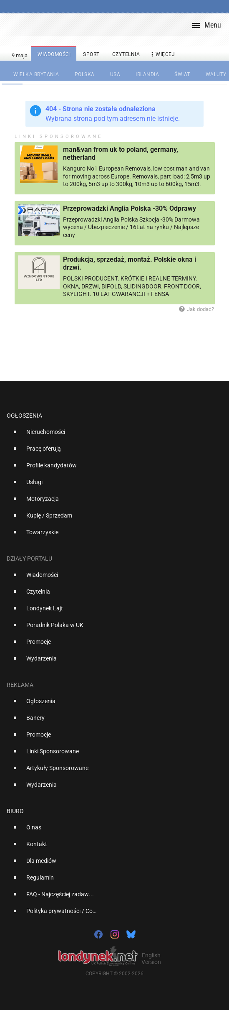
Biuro (15, 811)
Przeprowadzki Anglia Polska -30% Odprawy (129, 208)
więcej (162, 55)
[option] (111, 435)
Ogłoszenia (24, 415)
